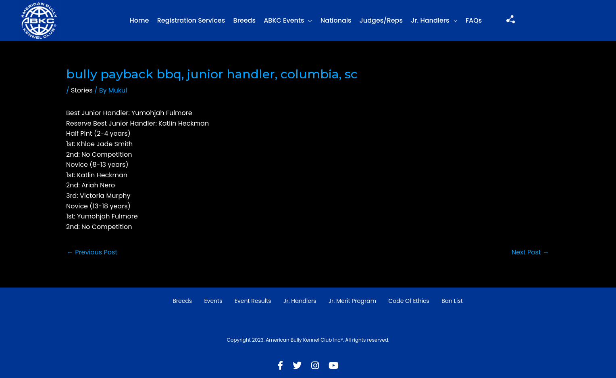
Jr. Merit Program (352, 301)
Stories (82, 90)
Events (213, 301)
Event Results (253, 301)
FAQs (474, 20)
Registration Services (191, 20)
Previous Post (92, 252)
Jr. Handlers (430, 20)
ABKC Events (284, 20)
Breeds (244, 20)
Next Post (530, 252)
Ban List (452, 301)
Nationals (336, 20)
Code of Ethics (408, 301)
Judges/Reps (381, 20)
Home (139, 20)
